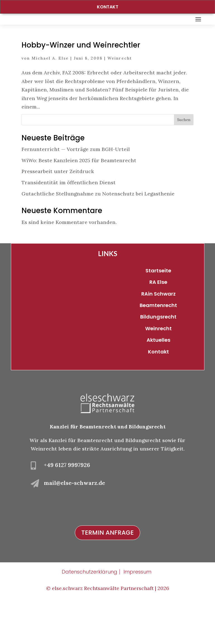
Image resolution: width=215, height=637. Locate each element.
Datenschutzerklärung (89, 607)
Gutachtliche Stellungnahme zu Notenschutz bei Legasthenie (98, 229)
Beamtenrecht (158, 341)
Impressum (137, 607)
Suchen (183, 155)
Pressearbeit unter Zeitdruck (58, 207)
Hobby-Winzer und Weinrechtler (81, 81)
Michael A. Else (50, 94)
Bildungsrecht (158, 352)
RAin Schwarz (158, 329)
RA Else (158, 318)
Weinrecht (120, 94)
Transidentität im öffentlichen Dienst (69, 218)
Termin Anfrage (107, 568)
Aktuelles (158, 375)
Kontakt (107, 7)
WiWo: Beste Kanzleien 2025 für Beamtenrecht (79, 196)
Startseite (158, 306)
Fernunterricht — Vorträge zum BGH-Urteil (76, 185)
